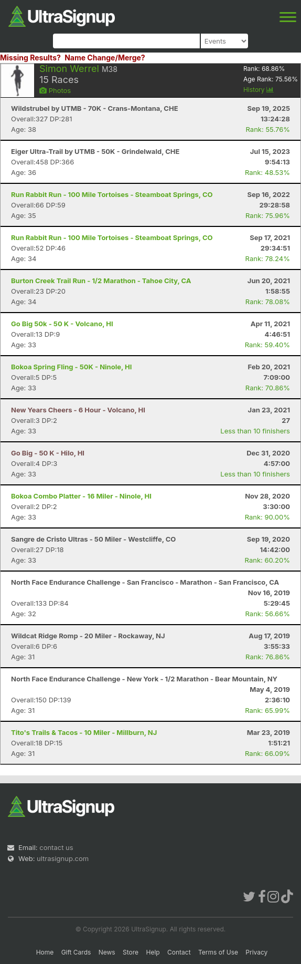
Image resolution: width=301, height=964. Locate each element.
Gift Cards (76, 952)
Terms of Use (218, 952)
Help (152, 952)
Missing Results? (30, 57)
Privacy (256, 952)
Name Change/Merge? (104, 57)
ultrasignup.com (63, 858)
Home (45, 952)
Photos (55, 90)
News (107, 952)
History (258, 90)
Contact (179, 952)
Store (130, 952)
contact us (56, 847)
